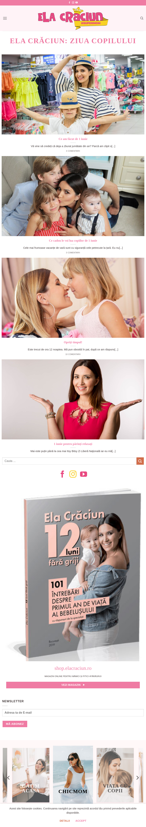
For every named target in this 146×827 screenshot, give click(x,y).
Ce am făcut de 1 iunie (73, 139)
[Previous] (8, 777)
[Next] (137, 777)
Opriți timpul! (73, 342)
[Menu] (5, 18)
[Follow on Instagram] (73, 2)
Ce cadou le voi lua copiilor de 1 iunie (73, 240)
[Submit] (140, 461)
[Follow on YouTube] (76, 2)
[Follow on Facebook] (69, 2)
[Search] (141, 18)
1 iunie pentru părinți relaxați (73, 444)
